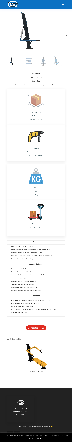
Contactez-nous (36, 328)
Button (15, 377)
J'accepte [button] (38, 438)
